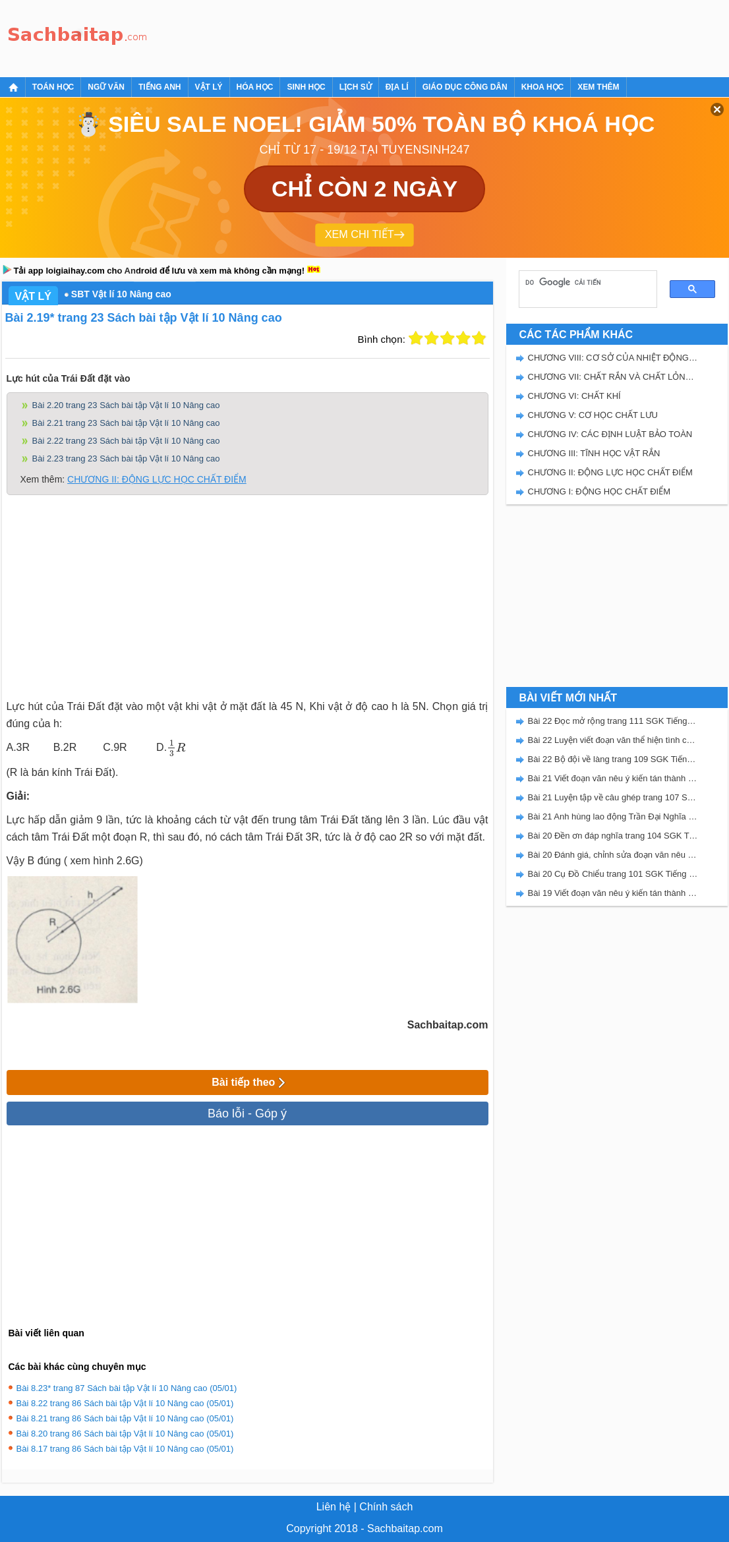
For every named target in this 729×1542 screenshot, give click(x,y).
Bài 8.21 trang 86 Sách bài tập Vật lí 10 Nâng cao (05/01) (125, 1418)
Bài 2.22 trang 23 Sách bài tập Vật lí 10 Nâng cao (126, 441)
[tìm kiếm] (583, 282)
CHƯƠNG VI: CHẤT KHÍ (574, 396)
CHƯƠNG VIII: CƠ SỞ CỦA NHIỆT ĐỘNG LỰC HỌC (613, 358)
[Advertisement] (393, 36)
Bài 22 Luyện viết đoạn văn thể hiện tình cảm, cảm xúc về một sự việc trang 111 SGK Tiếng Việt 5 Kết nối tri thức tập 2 (613, 740)
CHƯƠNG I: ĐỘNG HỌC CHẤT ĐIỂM (599, 491)
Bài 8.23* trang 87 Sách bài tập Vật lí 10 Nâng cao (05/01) (126, 1388)
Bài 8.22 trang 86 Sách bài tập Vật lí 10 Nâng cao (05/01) (125, 1403)
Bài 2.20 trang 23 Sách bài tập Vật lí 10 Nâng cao (126, 405)
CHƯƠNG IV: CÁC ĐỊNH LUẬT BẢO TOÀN (610, 434)
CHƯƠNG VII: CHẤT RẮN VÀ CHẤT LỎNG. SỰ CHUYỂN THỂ (613, 377)
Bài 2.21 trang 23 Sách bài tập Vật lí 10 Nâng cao (126, 423)
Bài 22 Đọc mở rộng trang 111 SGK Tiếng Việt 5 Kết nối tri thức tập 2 (613, 721)
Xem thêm (598, 87)
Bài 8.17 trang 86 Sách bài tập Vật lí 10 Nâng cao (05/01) (125, 1449)
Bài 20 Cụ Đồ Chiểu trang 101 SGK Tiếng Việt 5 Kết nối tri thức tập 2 (613, 874)
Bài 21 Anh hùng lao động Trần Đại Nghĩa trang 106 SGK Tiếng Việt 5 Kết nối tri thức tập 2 (613, 816)
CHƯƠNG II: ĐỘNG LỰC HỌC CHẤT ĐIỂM (157, 479)
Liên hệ (333, 1506)
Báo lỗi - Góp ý (247, 1113)
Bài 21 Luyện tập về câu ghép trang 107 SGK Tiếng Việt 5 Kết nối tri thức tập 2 (613, 797)
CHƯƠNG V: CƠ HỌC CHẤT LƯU (593, 415)
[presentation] (176, 748)
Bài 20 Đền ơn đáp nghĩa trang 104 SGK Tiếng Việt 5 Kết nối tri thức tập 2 (613, 836)
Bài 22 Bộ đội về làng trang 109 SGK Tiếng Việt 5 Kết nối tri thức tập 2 (613, 759)
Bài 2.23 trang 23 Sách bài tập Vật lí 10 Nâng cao (126, 458)
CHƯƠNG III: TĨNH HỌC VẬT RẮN (594, 453)
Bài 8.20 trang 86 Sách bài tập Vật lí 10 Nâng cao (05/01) (125, 1433)
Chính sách (386, 1506)
